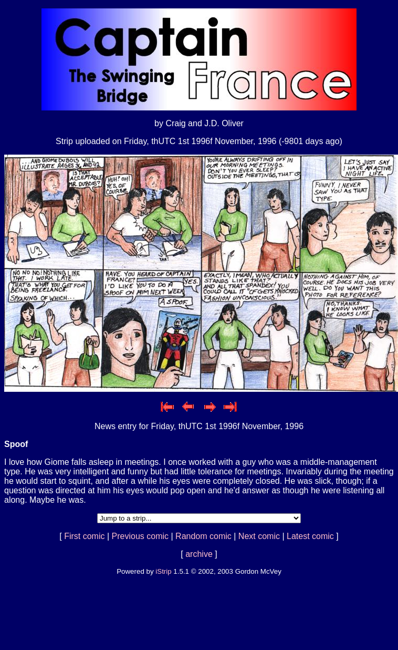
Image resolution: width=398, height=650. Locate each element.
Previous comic (140, 536)
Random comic (203, 536)
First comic (84, 536)
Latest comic (310, 536)
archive (199, 554)
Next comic (259, 536)
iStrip (163, 571)
